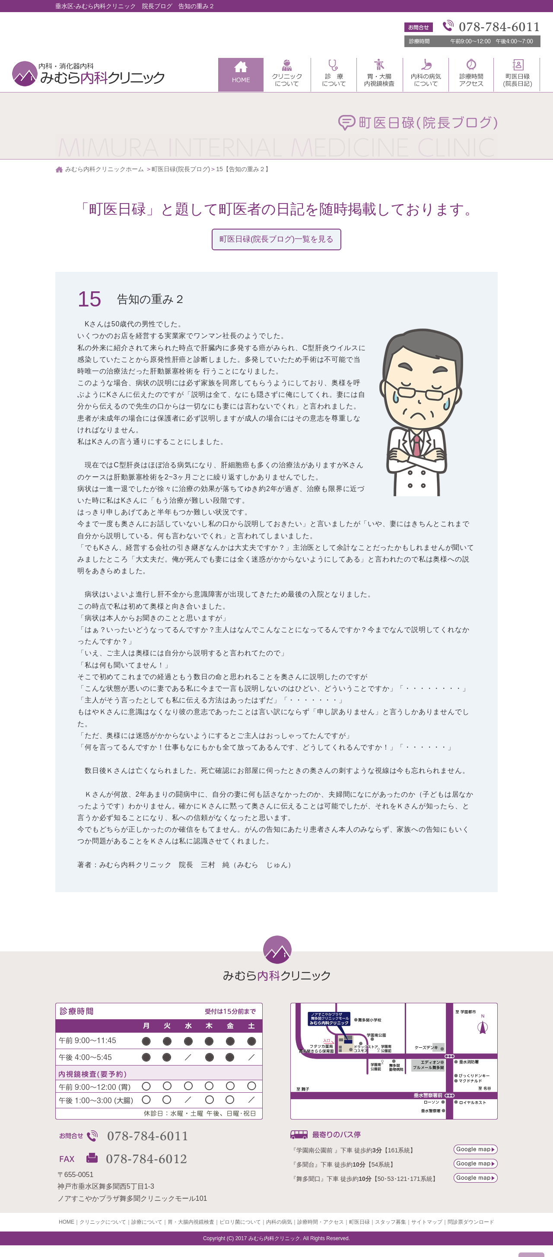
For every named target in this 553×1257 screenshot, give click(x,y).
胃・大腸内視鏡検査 (191, 1222)
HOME (66, 1222)
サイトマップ (426, 1222)
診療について (146, 1222)
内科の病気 (279, 1222)
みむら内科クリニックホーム (104, 169)
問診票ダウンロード (471, 1222)
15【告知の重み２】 (243, 169)
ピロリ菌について (240, 1222)
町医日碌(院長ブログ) (181, 169)
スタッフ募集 (390, 1222)
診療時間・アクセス (320, 1222)
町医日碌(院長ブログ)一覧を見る (276, 239)
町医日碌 (359, 1222)
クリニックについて (102, 1222)
